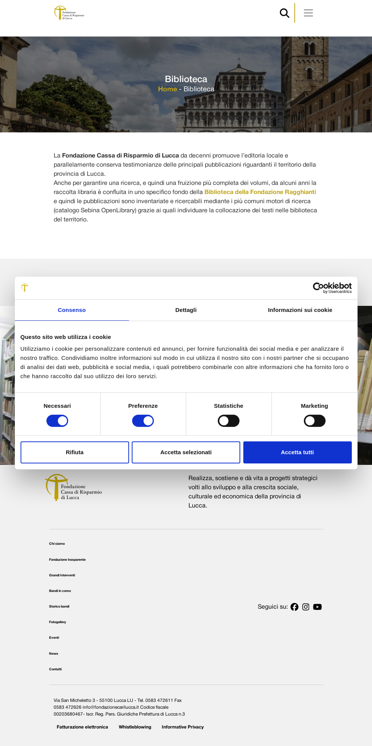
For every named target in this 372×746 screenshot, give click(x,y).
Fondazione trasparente (67, 559)
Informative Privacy (183, 727)
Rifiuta (75, 452)
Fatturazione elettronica (82, 727)
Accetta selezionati (186, 452)
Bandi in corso (60, 591)
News (53, 653)
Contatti (55, 669)
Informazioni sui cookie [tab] (300, 310)
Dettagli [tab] (186, 310)
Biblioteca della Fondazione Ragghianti (260, 192)
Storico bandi (59, 606)
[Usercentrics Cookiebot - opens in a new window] (318, 288)
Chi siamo (57, 544)
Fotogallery (57, 622)
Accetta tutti (297, 452)
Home (167, 89)
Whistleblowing (135, 727)
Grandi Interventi (62, 575)
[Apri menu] (308, 13)
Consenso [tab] (72, 310)
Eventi (54, 637)
